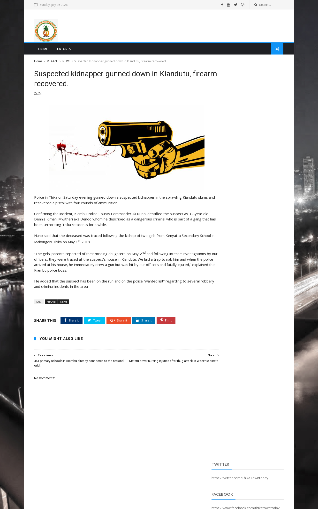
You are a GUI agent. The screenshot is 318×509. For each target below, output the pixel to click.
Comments (270, 124)
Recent (222, 124)
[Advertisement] (194, 26)
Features (64, 50)
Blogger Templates (109, 503)
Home (44, 50)
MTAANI (53, 63)
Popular (246, 124)
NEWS (68, 63)
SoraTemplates (62, 503)
